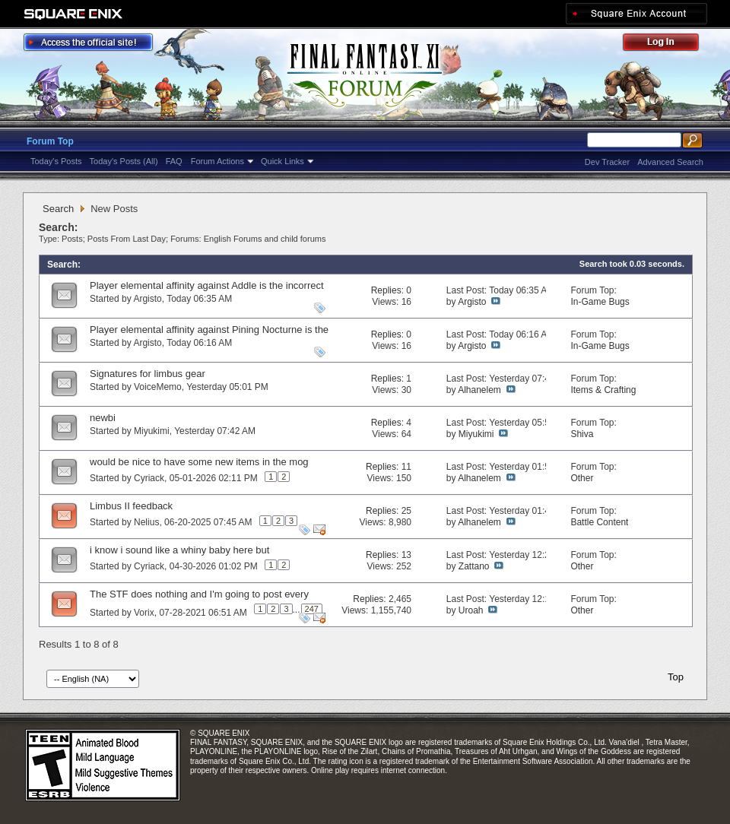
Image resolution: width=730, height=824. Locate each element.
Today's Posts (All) (124, 161)
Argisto (147, 298)
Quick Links (282, 161)
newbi (103, 417)
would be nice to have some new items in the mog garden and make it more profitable (199, 468)
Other (581, 478)
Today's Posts (56, 161)
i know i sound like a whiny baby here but (179, 550)
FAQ (174, 161)
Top (676, 677)
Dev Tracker (607, 161)
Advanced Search (670, 161)
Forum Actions (217, 161)
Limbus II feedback (131, 506)
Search (58, 208)
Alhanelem (479, 390)
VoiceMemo (158, 387)
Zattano (474, 566)
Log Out (668, 44)
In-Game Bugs (599, 301)
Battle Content (599, 522)
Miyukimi (152, 431)
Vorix (144, 612)
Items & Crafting (603, 390)
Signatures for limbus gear (147, 373)
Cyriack (149, 478)
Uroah (471, 610)
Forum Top (50, 141)
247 (312, 608)
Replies (386, 290)
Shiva (581, 434)
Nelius (146, 522)
